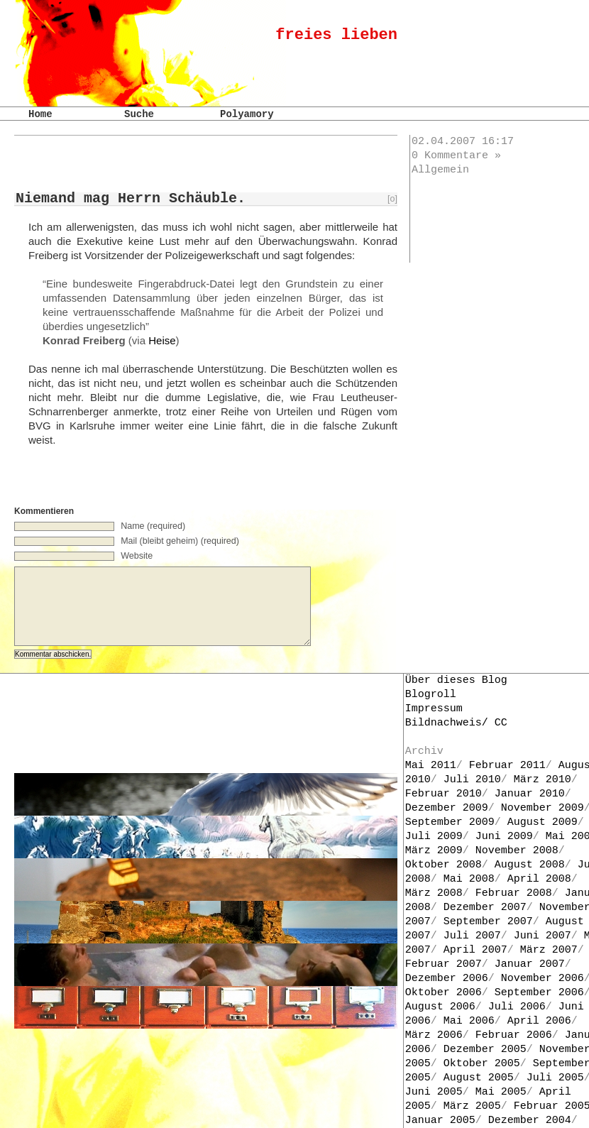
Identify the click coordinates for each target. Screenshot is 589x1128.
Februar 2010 (443, 794)
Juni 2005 (434, 1092)
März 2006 (434, 1035)
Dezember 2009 (446, 808)
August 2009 (542, 822)
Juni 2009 (504, 837)
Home (40, 114)
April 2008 (539, 879)
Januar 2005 (440, 1121)
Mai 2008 (469, 879)
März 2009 (434, 851)
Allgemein (440, 170)
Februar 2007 (443, 964)
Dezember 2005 (485, 1050)
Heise (161, 340)
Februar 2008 (513, 893)
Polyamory (247, 114)
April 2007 (475, 950)
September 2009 (450, 822)
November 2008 (516, 851)
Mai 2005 (501, 1092)
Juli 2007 (472, 936)
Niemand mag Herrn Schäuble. (131, 198)
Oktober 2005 (482, 1064)
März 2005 (472, 1106)
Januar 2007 (530, 964)
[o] (392, 199)
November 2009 (542, 808)
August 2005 (479, 1078)
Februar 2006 (513, 1035)
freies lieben (336, 35)
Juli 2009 (434, 837)
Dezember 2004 (529, 1121)
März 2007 (549, 950)
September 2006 (539, 993)
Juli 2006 (517, 1007)
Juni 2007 (542, 936)
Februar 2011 (507, 766)
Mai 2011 (430, 766)
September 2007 (488, 922)
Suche (139, 114)
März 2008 (434, 893)
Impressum (434, 709)
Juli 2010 (472, 780)
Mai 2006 (469, 1021)
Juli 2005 (555, 1078)
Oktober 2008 (443, 865)
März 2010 (542, 780)
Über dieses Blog (456, 680)
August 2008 (530, 865)
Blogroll (430, 695)
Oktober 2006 (443, 993)
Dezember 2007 (485, 908)
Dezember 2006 (446, 979)
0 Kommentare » (456, 156)
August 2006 (440, 1007)
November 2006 (542, 979)
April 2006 (539, 1021)
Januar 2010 (530, 794)
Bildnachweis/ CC (456, 723)
